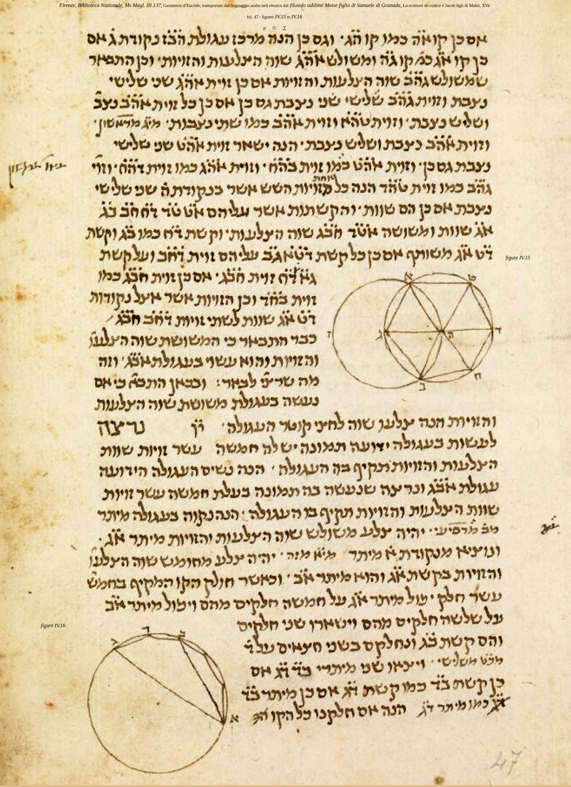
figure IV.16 (53, 625)
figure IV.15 (518, 258)
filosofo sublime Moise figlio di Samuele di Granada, (345, 5)
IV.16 (296, 17)
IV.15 (280, 17)
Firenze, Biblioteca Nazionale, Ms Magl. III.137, (110, 5)
